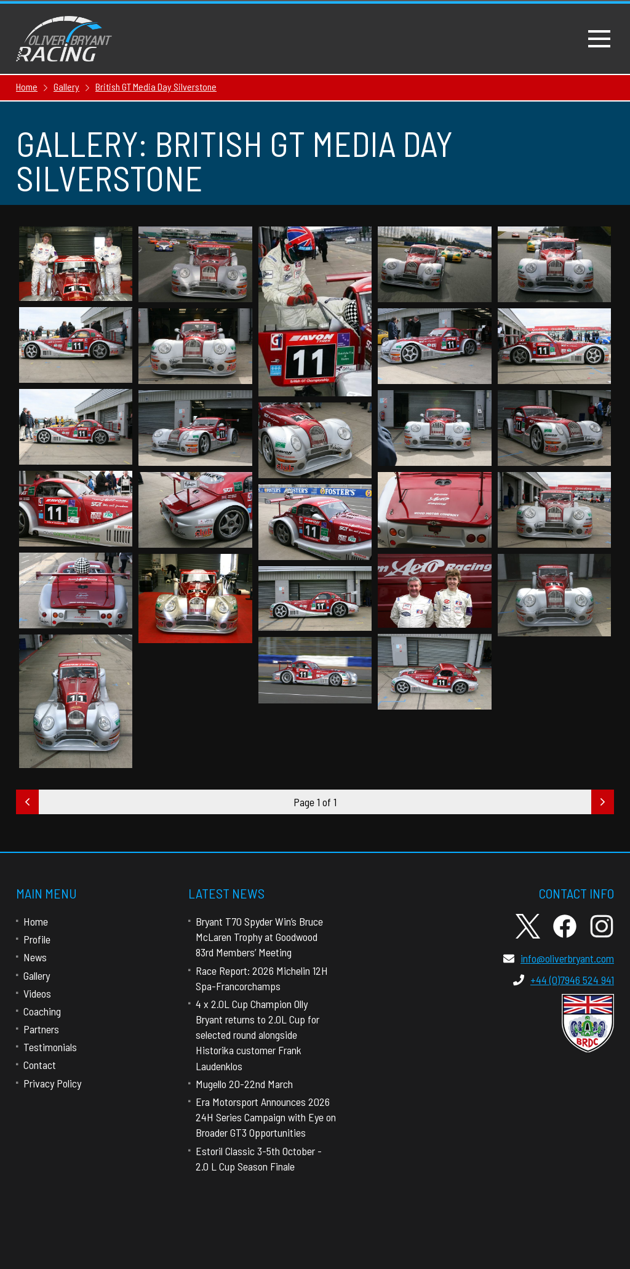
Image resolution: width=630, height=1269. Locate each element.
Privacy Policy (52, 1083)
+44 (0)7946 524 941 (563, 980)
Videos (37, 993)
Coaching (42, 1011)
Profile (36, 939)
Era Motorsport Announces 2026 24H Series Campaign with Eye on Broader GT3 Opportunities (266, 1117)
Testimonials (50, 1047)
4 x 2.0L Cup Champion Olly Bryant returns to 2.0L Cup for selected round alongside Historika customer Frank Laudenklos (257, 1035)
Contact (39, 1064)
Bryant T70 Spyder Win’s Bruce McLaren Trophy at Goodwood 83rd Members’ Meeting (259, 937)
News (35, 957)
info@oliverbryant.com (558, 958)
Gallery (36, 975)
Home (35, 921)
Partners (41, 1029)
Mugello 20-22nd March (244, 1084)
